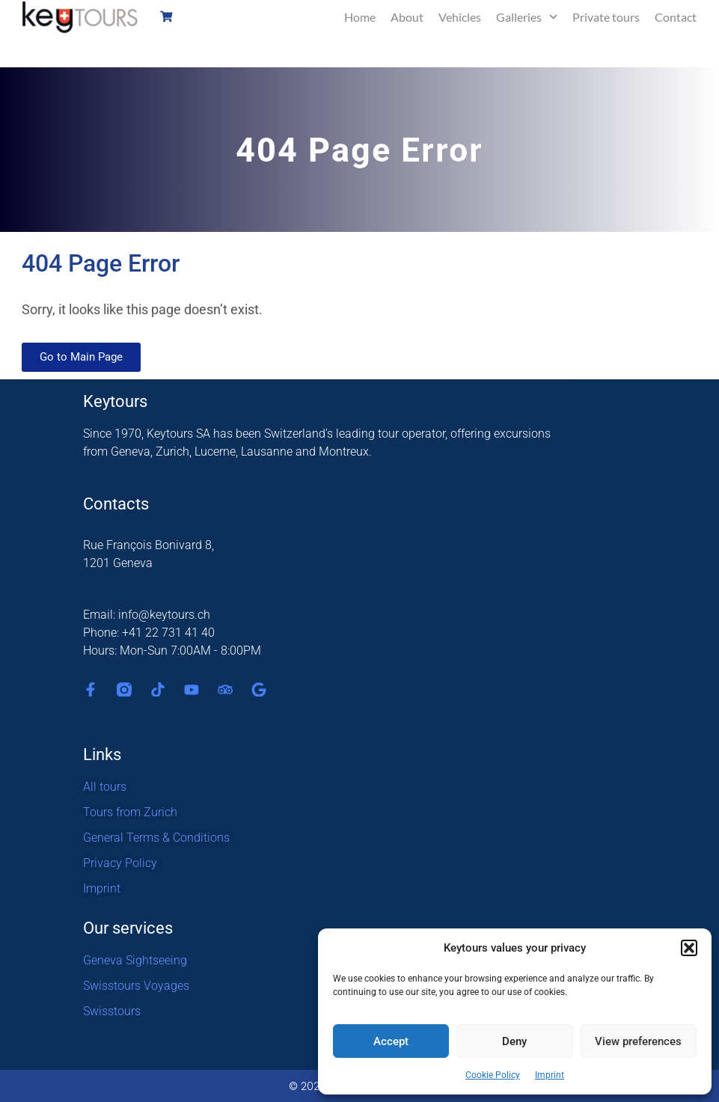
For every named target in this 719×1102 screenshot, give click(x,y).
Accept (391, 1041)
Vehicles (459, 17)
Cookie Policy (492, 1075)
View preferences (638, 1041)
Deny (514, 1041)
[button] (689, 947)
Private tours (606, 17)
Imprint (549, 1075)
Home (360, 17)
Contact (676, 17)
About (407, 17)
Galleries (526, 16)
